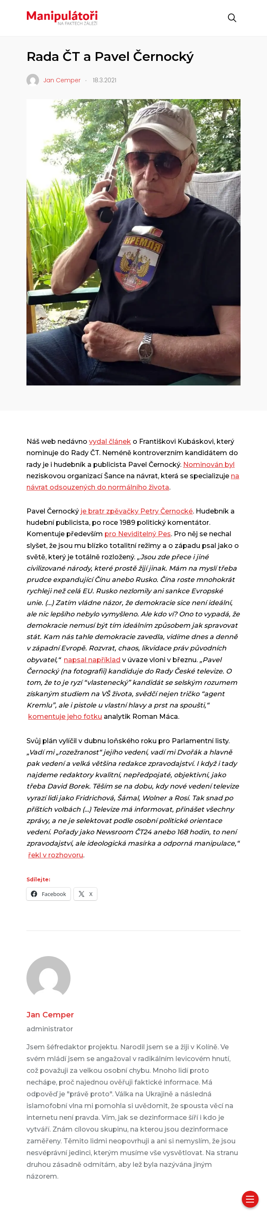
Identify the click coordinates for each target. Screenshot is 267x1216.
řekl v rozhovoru (55, 855)
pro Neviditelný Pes (138, 534)
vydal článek (110, 442)
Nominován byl (209, 465)
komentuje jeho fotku (65, 717)
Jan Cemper (50, 1014)
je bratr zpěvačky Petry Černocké (137, 511)
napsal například (92, 660)
